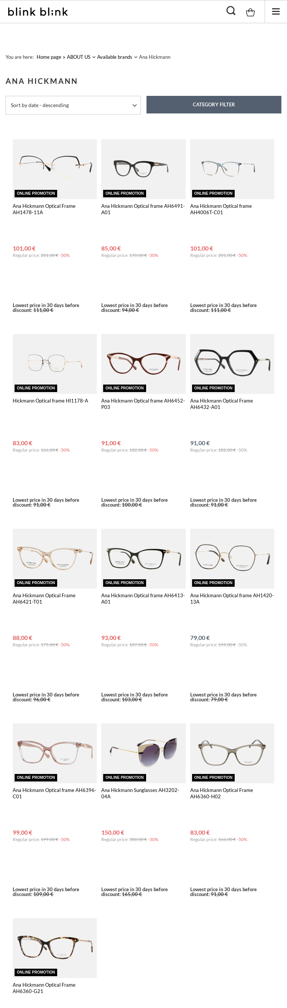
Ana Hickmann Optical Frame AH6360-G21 (44, 723)
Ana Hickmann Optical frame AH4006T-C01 (221, 209)
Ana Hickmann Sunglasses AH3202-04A (140, 595)
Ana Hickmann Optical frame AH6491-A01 (143, 209)
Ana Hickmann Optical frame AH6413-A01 (143, 466)
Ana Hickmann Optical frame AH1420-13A (232, 466)
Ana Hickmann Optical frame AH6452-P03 (143, 337)
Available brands (114, 57)
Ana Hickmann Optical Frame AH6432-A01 (221, 337)
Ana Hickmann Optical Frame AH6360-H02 (221, 595)
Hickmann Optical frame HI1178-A (50, 334)
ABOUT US (78, 57)
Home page (49, 57)
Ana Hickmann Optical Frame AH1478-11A (44, 209)
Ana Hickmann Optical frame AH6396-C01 (54, 595)
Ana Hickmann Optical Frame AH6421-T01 (44, 466)
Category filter (214, 104)
